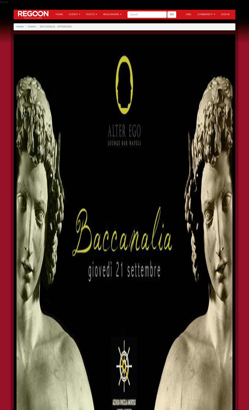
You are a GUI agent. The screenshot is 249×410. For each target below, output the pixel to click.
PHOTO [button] (91, 14)
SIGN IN (225, 14)
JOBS (188, 14)
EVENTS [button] (74, 14)
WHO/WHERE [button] (112, 14)
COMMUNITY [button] (206, 14)
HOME (59, 14)
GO (172, 14)
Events (32, 26)
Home (20, 26)
